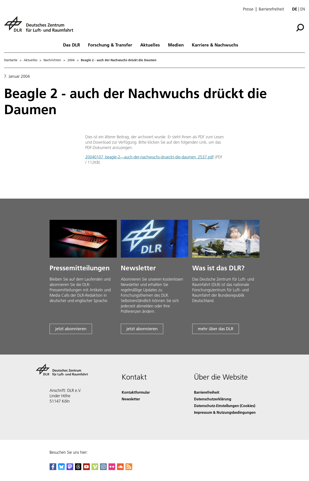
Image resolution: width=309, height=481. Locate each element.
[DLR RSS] (128, 468)
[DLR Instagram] (103, 468)
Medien (176, 45)
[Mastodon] (70, 468)
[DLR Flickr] (112, 468)
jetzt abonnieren (70, 328)
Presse (248, 9)
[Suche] (300, 28)
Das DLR (71, 45)
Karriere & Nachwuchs (215, 45)
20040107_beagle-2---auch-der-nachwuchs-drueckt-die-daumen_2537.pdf (149, 157)
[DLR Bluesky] (61, 468)
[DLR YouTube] (86, 468)
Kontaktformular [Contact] (136, 392)
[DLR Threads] (78, 468)
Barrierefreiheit (271, 9)
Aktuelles (150, 45)
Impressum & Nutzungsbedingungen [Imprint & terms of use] (225, 412)
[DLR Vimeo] (95, 468)
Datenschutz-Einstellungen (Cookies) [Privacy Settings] (224, 405)
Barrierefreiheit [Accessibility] (206, 392)
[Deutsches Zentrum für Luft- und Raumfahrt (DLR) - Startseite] (40, 26)
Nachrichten (52, 60)
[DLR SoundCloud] (120, 468)
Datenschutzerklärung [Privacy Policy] (212, 399)
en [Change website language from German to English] (302, 9)
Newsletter (131, 399)
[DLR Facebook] (53, 468)
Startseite (10, 60)
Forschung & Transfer (110, 45)
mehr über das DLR (215, 328)
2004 (71, 60)
